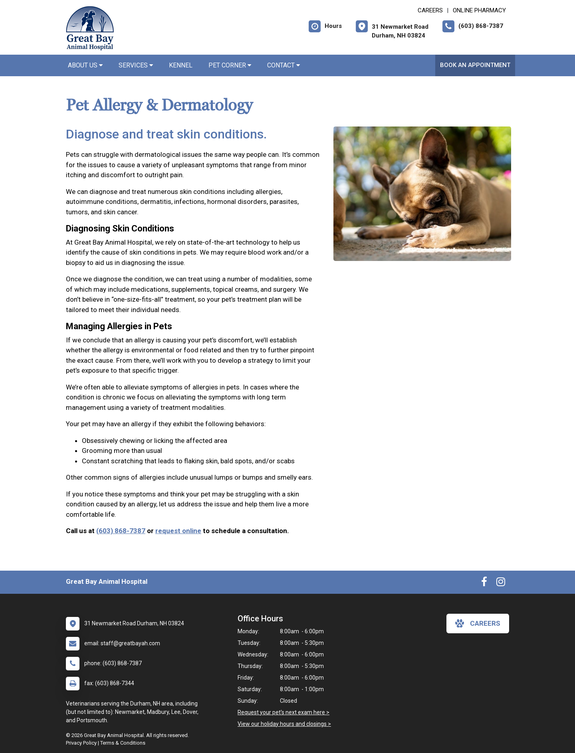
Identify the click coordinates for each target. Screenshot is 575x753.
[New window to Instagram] (500, 583)
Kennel (180, 65)
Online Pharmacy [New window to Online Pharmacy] (479, 10)
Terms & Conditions (122, 743)
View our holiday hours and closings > (284, 724)
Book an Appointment (475, 65)
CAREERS (430, 10)
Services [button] (136, 65)
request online (178, 531)
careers (477, 623)
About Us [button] (85, 65)
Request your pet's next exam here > (283, 712)
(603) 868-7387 (120, 531)
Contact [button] (283, 65)
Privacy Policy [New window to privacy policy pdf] (81, 743)
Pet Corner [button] (229, 65)
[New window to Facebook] (484, 583)
